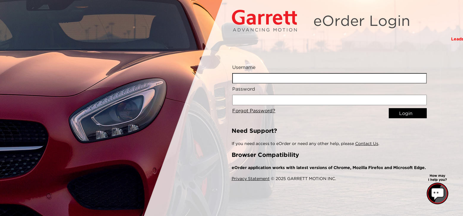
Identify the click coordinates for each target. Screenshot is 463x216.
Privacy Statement (251, 178)
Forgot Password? (253, 110)
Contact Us (366, 143)
